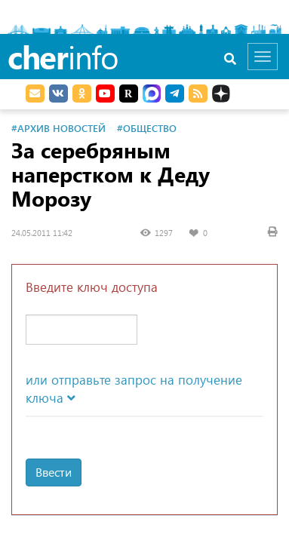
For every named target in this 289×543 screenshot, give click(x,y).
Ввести (53, 472)
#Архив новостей (58, 127)
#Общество (147, 127)
